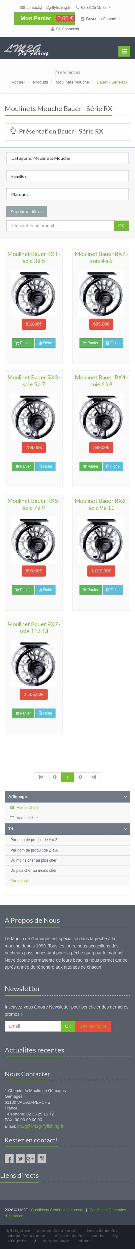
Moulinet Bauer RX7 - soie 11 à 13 (34, 627)
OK (121, 225)
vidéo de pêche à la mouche (27, 1236)
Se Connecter (65, 29)
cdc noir (84, 1241)
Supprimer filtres (26, 211)
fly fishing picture (18, 1231)
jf (35, 1241)
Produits (40, 82)
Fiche (45, 343)
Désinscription (93, 1026)
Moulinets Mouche (72, 82)
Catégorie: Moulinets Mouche (40, 158)
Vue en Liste (24, 818)
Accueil (18, 82)
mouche (98, 1236)
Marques (20, 194)
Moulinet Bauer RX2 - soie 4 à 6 (101, 257)
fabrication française (57, 1241)
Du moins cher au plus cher (33, 860)
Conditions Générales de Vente (57, 1210)
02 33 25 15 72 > (93, 7)
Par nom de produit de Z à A (34, 850)
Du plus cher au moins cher (33, 870)
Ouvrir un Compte (98, 19)
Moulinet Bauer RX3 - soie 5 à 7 (34, 381)
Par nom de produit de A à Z (33, 840)
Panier (23, 343)
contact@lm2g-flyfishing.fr (45, 7)
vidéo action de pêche (70, 1236)
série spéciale (17, 1241)
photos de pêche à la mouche (57, 1231)
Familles (19, 176)
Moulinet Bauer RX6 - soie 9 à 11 (101, 504)
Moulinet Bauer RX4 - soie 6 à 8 (101, 381)
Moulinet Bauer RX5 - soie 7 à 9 (34, 504)
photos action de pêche (101, 1231)
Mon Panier (44, 18)
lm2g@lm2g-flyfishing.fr (40, 1126)
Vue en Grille (24, 807)
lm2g (114, 1236)
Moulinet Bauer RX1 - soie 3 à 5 (34, 257)
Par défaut (19, 880)
